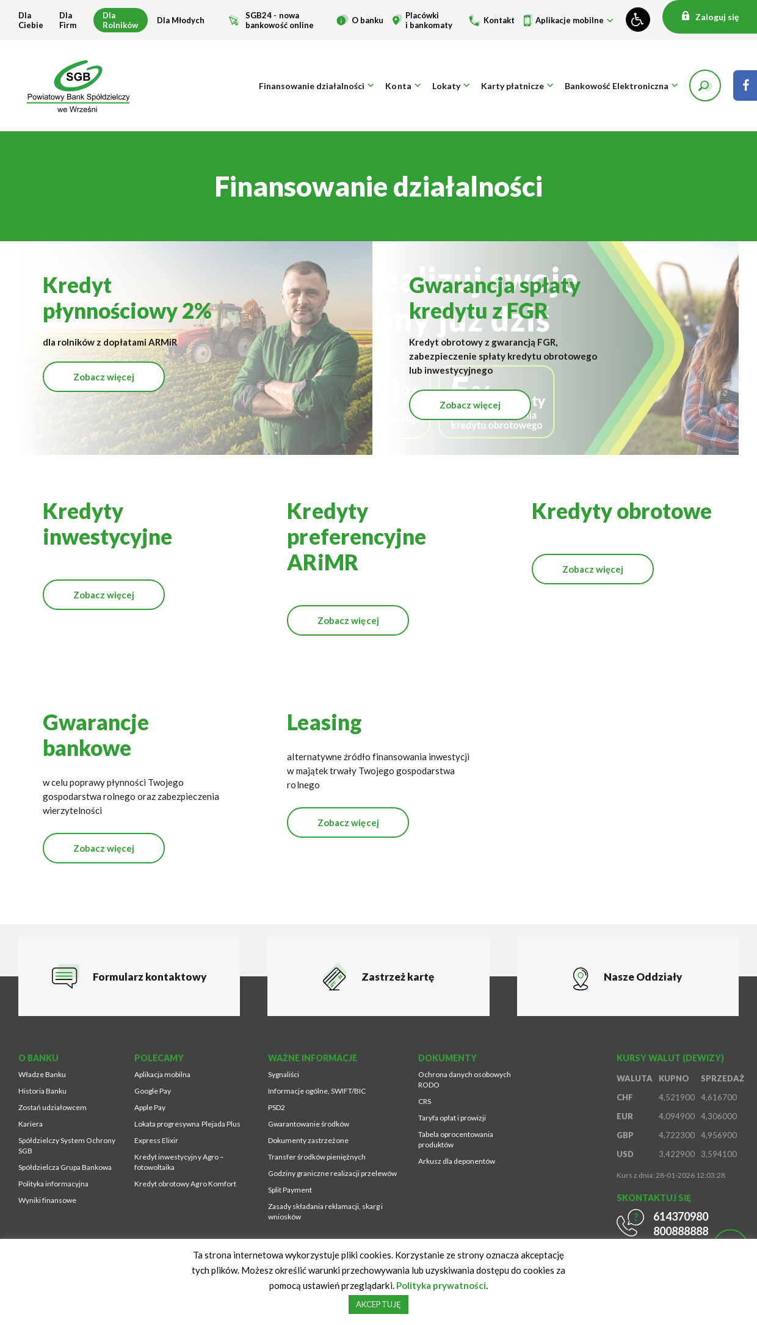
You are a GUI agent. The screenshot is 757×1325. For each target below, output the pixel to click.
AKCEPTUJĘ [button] (378, 1304)
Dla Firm (67, 20)
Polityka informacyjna (53, 1183)
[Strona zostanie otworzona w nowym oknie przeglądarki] (745, 85)
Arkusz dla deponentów (456, 1161)
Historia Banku (42, 1090)
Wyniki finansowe (47, 1200)
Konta (398, 86)
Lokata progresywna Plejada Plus (187, 1123)
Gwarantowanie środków (308, 1123)
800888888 (680, 1231)
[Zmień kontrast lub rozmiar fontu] (638, 19)
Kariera (30, 1123)
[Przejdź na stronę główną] (79, 85)
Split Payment (290, 1189)
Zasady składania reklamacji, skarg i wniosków (325, 1211)
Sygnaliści (283, 1074)
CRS (424, 1101)
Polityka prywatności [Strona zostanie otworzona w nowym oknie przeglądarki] (441, 1285)
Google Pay (152, 1090)
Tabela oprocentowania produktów (455, 1139)
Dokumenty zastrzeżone (308, 1140)
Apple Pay (149, 1107)
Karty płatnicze (512, 86)
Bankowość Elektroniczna (616, 86)
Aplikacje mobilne (569, 20)
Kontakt (499, 20)
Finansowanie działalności (311, 86)
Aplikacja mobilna (162, 1074)
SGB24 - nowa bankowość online (279, 20)
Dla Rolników (120, 20)
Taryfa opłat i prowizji (452, 1117)
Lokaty (446, 86)
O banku (367, 20)
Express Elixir (156, 1140)
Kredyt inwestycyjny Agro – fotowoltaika (178, 1162)
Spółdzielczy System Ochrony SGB (66, 1145)
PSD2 (276, 1107)
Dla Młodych (181, 20)
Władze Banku (42, 1074)
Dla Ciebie (30, 20)
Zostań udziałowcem (52, 1107)
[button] (705, 85)
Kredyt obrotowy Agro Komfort (185, 1183)
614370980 (680, 1216)
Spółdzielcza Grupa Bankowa (65, 1167)
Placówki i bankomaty (428, 20)
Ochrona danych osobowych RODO (464, 1079)
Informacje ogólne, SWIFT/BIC (317, 1090)
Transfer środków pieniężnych (317, 1156)
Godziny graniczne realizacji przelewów (332, 1173)
